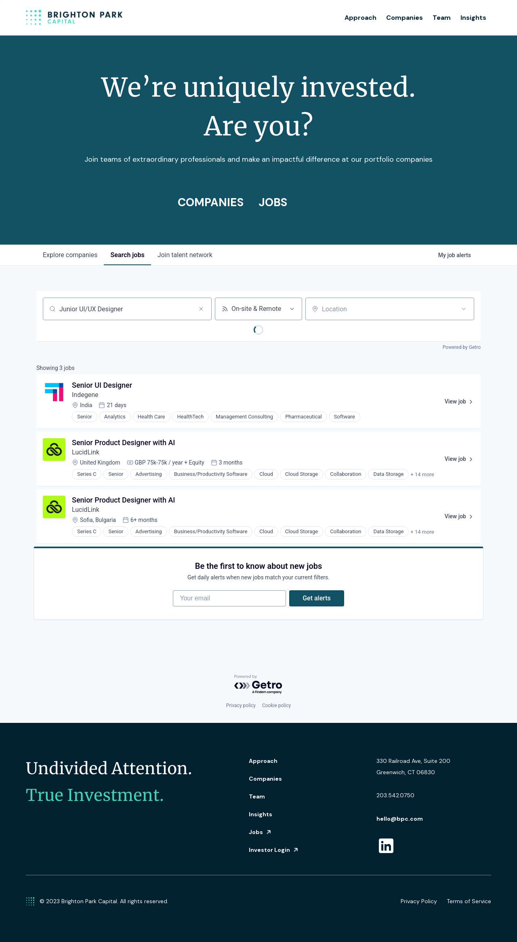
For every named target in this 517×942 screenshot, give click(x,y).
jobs (127, 255)
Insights (473, 17)
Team (442, 17)
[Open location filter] (464, 309)
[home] (74, 18)
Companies (404, 17)
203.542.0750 (395, 795)
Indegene (85, 395)
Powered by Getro (462, 347)
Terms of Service (469, 901)
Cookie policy (276, 705)
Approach (360, 17)
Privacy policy (241, 705)
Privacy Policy (419, 901)
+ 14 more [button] (422, 474)
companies (70, 255)
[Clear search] (201, 309)
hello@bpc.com (399, 818)
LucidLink (85, 452)
